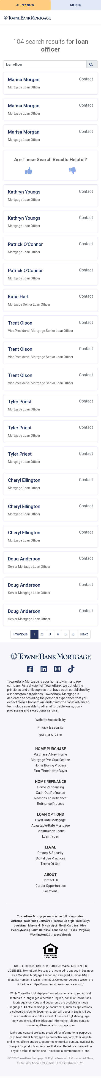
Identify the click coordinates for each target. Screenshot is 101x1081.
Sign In (76, 5)
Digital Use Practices (50, 858)
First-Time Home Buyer (50, 771)
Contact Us (50, 880)
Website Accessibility (50, 720)
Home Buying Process (50, 765)
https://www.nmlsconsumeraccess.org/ (58, 984)
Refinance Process (50, 803)
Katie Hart (18, 296)
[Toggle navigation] (92, 17)
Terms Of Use (50, 864)
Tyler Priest (20, 401)
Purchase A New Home (50, 754)
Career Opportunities (50, 886)
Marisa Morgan (23, 79)
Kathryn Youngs (24, 192)
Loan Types (50, 836)
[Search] (45, 64)
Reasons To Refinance (50, 798)
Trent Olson (20, 323)
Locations (50, 891)
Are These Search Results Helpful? (50, 159)
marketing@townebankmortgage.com (51, 1025)
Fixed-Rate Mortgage (50, 820)
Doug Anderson (24, 559)
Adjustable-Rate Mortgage (50, 825)
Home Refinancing (50, 787)
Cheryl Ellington (24, 480)
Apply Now (25, 5)
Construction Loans (51, 831)
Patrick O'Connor (25, 244)
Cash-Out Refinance (50, 793)
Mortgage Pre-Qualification (50, 760)
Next (84, 634)
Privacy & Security (50, 727)
